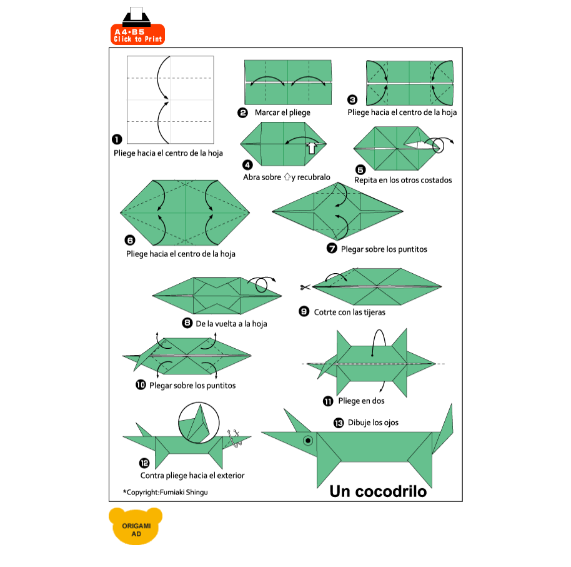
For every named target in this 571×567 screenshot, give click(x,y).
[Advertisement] (315, 26)
